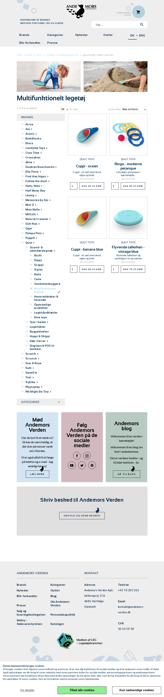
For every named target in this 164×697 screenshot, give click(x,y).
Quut (39, 55)
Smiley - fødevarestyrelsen (29, 622)
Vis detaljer (27, 690)
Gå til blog (127, 474)
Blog (53, 596)
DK (132, 35)
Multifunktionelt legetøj (98, 55)
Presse (52, 42)
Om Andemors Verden (60, 603)
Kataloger (57, 623)
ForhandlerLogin (124, 14)
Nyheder (81, 34)
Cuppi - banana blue (87, 249)
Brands (24, 34)
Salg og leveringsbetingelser (31, 612)
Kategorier (55, 34)
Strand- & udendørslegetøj (62, 55)
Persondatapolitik (62, 614)
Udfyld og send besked (82, 515)
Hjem (19, 55)
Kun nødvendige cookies (137, 690)
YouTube (72, 465)
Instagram (87, 456)
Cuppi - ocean (87, 166)
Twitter (82, 465)
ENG (142, 35)
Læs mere (37, 474)
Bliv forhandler (30, 42)
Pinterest (92, 465)
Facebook (77, 456)
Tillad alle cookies (82, 690)
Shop (29, 55)
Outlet (108, 34)
